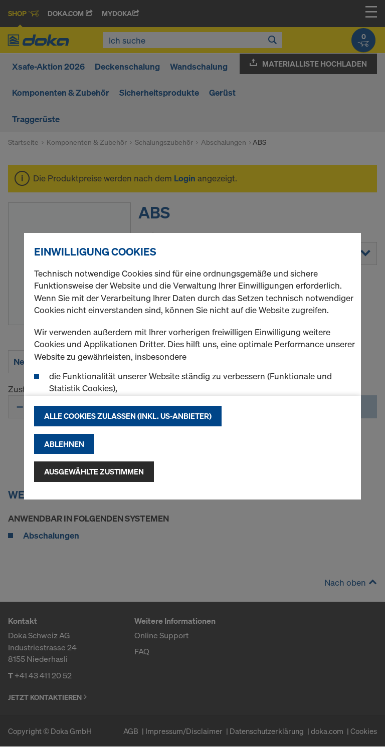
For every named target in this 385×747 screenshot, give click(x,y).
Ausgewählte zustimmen (94, 471)
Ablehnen (64, 444)
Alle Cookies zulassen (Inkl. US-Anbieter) (128, 416)
